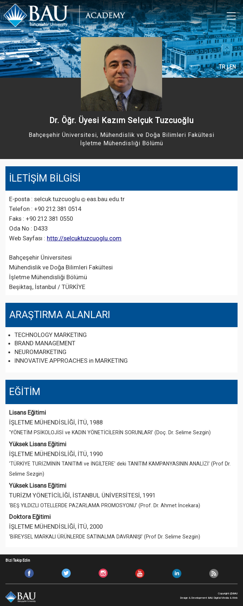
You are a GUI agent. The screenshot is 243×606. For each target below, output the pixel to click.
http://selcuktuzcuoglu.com (84, 238)
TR (222, 67)
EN (233, 67)
